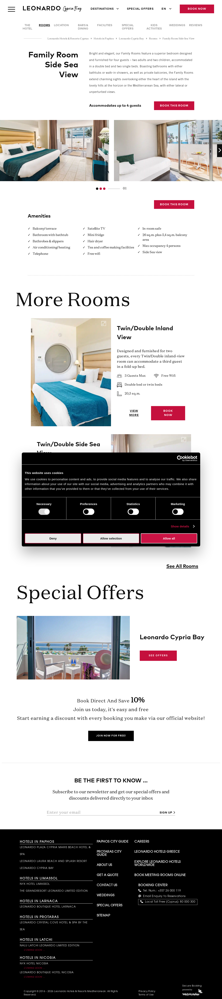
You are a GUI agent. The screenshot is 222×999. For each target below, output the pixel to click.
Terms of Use (146, 995)
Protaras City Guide (109, 853)
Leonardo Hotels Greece (157, 851)
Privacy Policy (147, 991)
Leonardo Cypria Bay (37, 868)
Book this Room (174, 105)
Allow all (169, 538)
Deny (53, 538)
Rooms (44, 25)
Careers (141, 841)
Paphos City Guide (113, 841)
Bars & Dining (83, 27)
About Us (104, 865)
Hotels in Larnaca (39, 901)
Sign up (166, 812)
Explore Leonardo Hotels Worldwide (157, 863)
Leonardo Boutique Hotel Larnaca (48, 907)
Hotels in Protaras (39, 917)
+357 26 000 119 (169, 891)
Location (61, 25)
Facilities (104, 25)
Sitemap (103, 915)
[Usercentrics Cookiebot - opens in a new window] (180, 458)
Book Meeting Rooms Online (160, 875)
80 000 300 (187, 902)
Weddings (177, 25)
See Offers (158, 656)
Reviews (195, 25)
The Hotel (27, 27)
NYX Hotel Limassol (35, 884)
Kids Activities (154, 27)
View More (134, 413)
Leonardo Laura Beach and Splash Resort (53, 861)
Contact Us (107, 885)
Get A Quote (108, 875)
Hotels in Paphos (37, 842)
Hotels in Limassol (39, 878)
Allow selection (111, 538)
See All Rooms (182, 566)
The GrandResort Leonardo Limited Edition (54, 891)
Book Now (197, 9)
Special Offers (140, 9)
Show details (180, 526)
